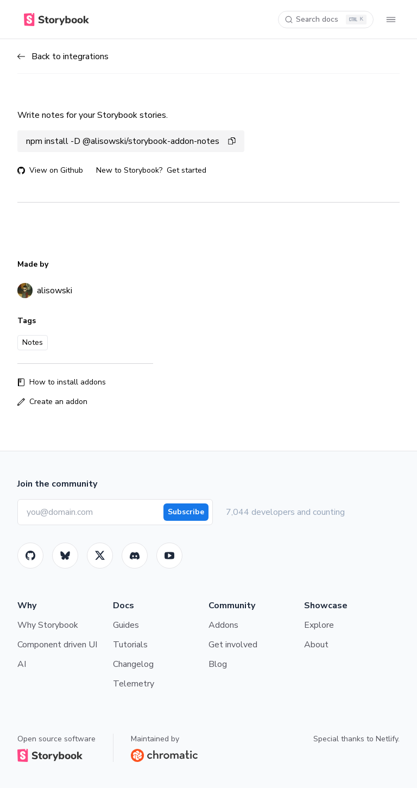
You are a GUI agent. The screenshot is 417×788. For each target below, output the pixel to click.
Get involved (232, 645)
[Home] (56, 19)
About (316, 645)
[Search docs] (326, 19)
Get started (186, 170)
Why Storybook (47, 625)
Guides (126, 625)
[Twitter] (100, 556)
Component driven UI (57, 645)
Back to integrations (63, 56)
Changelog (133, 664)
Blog (217, 664)
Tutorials (130, 645)
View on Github (50, 170)
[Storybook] (135, 556)
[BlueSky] (65, 556)
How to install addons (61, 382)
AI (21, 664)
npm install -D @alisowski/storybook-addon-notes (131, 141)
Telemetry (133, 684)
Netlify (387, 739)
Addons (223, 625)
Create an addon (52, 401)
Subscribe (186, 512)
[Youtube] (169, 556)
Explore (319, 625)
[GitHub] (30, 556)
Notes (32, 342)
